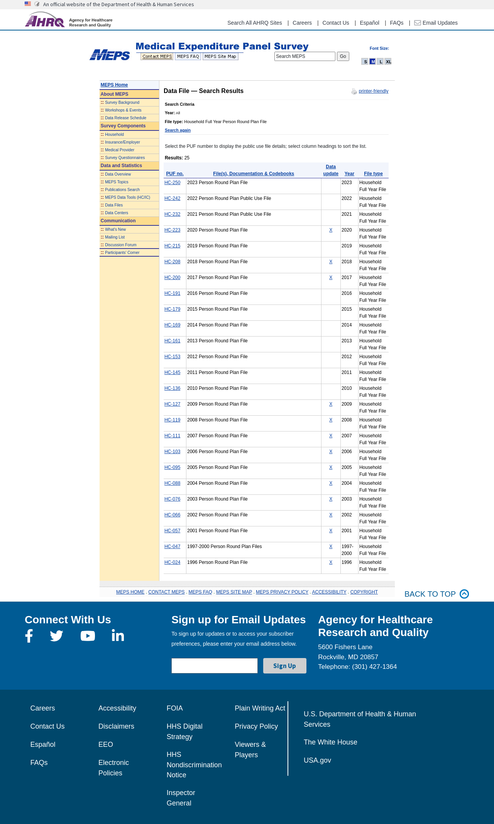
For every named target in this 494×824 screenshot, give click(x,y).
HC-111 (172, 435)
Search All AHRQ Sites (254, 23)
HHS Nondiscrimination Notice (194, 765)
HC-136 (172, 388)
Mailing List (115, 237)
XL (388, 61)
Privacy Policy (256, 726)
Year (349, 173)
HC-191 (172, 293)
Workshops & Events (123, 110)
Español (369, 23)
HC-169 (172, 325)
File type (373, 173)
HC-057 (172, 530)
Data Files (114, 205)
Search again (178, 130)
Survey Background (122, 102)
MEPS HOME (130, 592)
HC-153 (172, 356)
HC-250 (172, 182)
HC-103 (172, 451)
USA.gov (317, 760)
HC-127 (172, 404)
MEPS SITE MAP (234, 592)
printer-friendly (374, 91)
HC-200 (172, 277)
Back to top (436, 594)
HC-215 (172, 246)
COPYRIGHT (364, 592)
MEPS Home (114, 85)
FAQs (397, 23)
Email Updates (436, 23)
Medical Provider (119, 150)
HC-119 (172, 420)
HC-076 (172, 499)
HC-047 (172, 546)
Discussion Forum (121, 245)
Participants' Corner (122, 252)
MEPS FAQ (200, 592)
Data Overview (118, 174)
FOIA (175, 708)
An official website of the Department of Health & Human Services (118, 4)
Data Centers (116, 213)
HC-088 (172, 483)
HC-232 (172, 214)
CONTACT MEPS (166, 592)
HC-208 (172, 261)
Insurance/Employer (122, 142)
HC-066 (172, 515)
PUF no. (175, 173)
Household (114, 134)
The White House (330, 742)
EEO (105, 744)
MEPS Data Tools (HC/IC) (127, 197)
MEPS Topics (116, 182)
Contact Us (336, 23)
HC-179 (172, 309)
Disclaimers (116, 726)
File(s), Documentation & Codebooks (253, 173)
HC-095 (172, 467)
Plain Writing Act (260, 708)
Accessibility (117, 708)
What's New (115, 229)
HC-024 (172, 562)
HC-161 (172, 340)
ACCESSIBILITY (329, 592)
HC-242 (172, 198)
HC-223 (172, 230)
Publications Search (122, 190)
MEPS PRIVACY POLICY (282, 592)
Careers (302, 23)
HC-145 (172, 372)
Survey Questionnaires (125, 158)
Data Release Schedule (125, 118)
